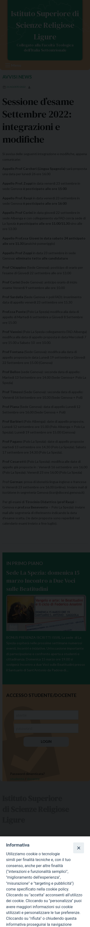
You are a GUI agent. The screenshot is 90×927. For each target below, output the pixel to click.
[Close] (78, 847)
